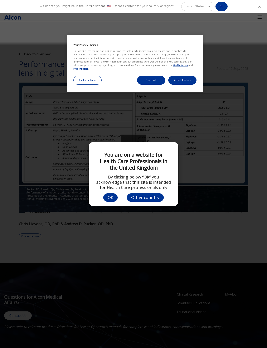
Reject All (151, 80)
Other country (145, 197)
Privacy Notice (80, 68)
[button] (197, 6)
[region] (135, 63)
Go (221, 6)
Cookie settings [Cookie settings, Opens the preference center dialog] (87, 80)
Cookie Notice (180, 65)
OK (110, 197)
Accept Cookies (182, 80)
